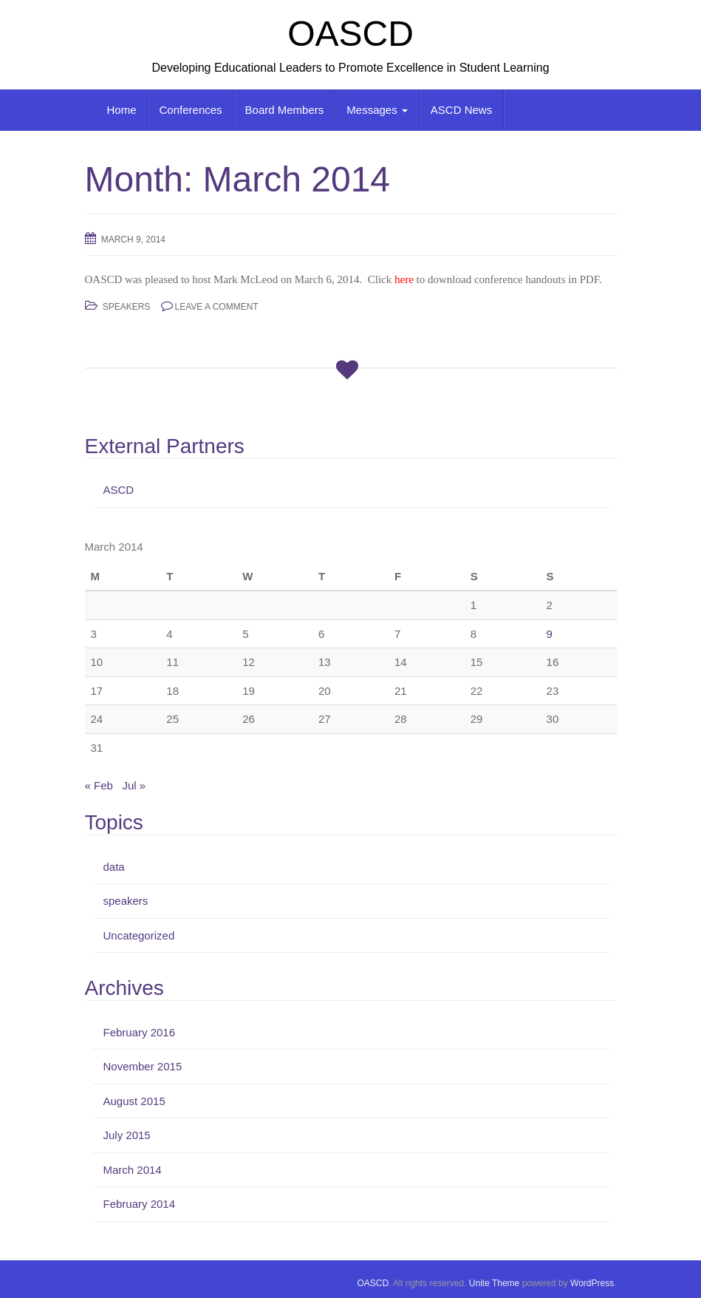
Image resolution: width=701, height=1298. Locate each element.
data (114, 866)
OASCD (350, 33)
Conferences (191, 109)
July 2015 (127, 1135)
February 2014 (139, 1203)
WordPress (592, 1283)
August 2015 (134, 1101)
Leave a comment (217, 307)
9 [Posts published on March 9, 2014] (550, 634)
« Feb (99, 785)
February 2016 (139, 1032)
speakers (127, 307)
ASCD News (461, 109)
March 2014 (132, 1169)
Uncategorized (139, 935)
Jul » (134, 785)
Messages (377, 109)
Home (122, 109)
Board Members (284, 109)
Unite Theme (494, 1283)
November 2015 (142, 1066)
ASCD (118, 489)
